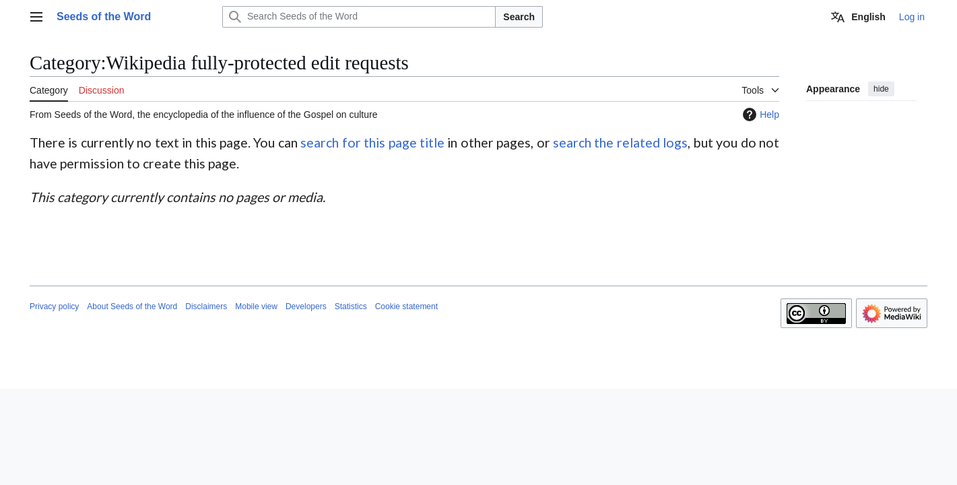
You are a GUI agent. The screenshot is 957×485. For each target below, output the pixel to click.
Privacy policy (54, 306)
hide (881, 89)
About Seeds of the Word (132, 306)
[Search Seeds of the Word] (359, 17)
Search (519, 16)
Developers (306, 306)
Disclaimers (206, 306)
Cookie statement (406, 306)
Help (759, 114)
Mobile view (256, 306)
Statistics (351, 306)
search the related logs (620, 142)
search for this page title (372, 142)
